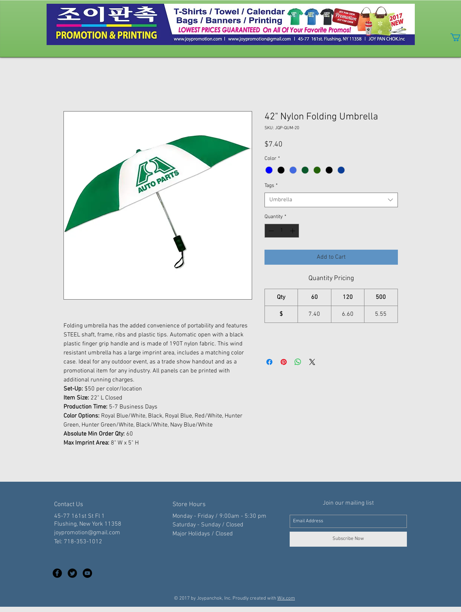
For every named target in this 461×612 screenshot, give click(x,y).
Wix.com (286, 598)
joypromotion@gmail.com (87, 533)
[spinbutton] (282, 230)
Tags (271, 185)
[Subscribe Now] (348, 539)
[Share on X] (312, 361)
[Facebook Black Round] (57, 573)
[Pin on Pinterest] (283, 361)
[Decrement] (270, 230)
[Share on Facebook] (269, 361)
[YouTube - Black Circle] (87, 573)
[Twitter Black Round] (72, 573)
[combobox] (331, 200)
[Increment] (293, 230)
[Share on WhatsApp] (297, 361)
